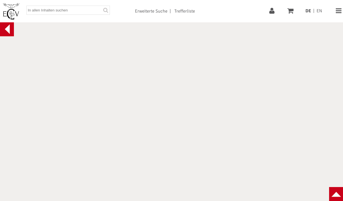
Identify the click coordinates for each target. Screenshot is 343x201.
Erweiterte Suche (151, 11)
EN (319, 11)
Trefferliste (184, 11)
